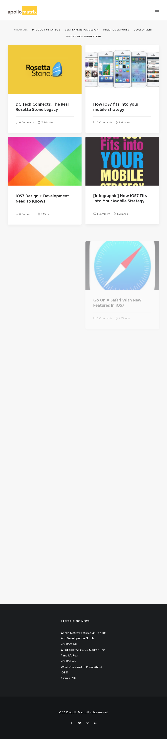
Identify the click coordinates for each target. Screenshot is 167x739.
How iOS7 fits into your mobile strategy (115, 107)
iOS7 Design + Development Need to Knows (42, 199)
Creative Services (116, 29)
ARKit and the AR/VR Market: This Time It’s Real (83, 653)
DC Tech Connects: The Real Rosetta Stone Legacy (42, 107)
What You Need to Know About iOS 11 (81, 670)
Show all (20, 29)
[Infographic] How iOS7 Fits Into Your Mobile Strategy (120, 199)
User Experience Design (81, 29)
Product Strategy (46, 29)
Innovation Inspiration (83, 36)
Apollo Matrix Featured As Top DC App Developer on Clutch (83, 636)
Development (143, 29)
